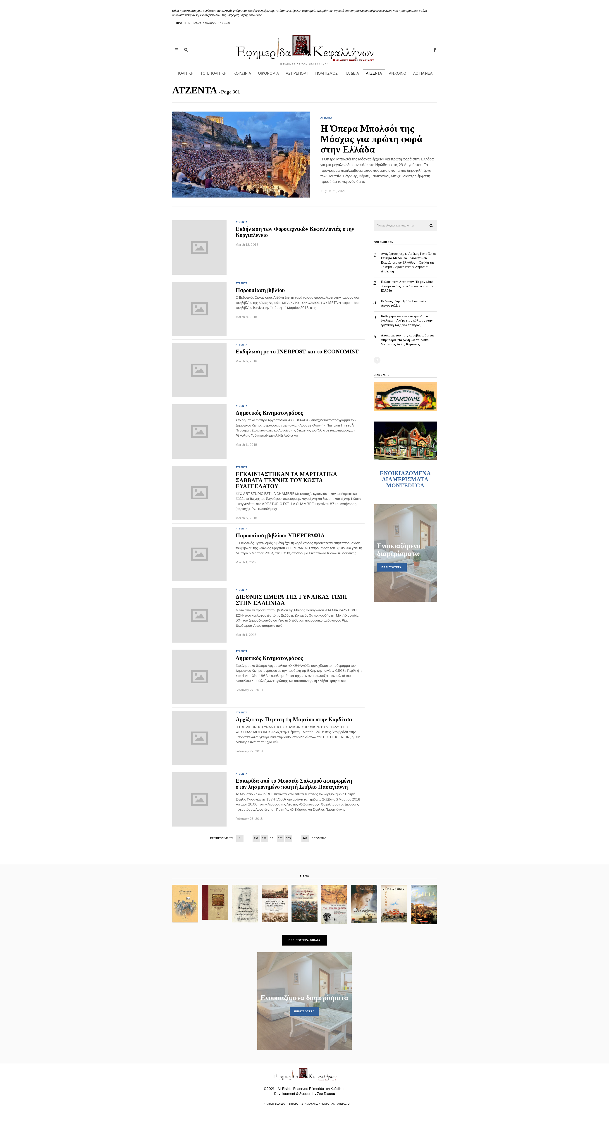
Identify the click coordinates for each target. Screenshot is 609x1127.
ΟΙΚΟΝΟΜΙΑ (268, 73)
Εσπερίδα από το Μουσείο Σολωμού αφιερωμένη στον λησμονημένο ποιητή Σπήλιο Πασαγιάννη (294, 784)
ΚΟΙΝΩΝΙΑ (242, 73)
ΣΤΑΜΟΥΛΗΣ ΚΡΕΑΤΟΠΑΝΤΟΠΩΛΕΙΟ (326, 1103)
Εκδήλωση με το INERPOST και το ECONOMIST (297, 351)
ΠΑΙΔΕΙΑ (352, 73)
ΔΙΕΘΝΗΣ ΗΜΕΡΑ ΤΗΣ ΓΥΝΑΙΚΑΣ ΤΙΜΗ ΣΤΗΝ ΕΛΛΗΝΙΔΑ (291, 600)
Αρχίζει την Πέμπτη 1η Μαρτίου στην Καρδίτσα (294, 719)
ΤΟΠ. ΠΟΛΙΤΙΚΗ (214, 73)
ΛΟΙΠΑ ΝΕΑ (422, 73)
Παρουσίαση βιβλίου (260, 290)
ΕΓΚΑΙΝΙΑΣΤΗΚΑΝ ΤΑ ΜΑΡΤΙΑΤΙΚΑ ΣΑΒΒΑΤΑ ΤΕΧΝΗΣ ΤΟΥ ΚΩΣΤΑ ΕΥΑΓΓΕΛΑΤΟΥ (286, 480)
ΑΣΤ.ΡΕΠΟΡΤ (297, 73)
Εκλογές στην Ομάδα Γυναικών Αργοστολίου (403, 303)
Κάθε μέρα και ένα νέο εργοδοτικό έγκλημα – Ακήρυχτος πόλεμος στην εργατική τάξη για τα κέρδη (407, 320)
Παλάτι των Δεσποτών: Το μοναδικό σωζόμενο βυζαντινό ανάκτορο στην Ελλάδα (407, 286)
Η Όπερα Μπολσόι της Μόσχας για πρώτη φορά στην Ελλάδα (371, 139)
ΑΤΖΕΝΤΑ (374, 73)
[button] (431, 225)
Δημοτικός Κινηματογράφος (269, 413)
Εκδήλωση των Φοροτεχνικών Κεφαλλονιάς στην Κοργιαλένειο (295, 232)
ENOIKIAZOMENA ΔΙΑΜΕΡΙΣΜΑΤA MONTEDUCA (405, 479)
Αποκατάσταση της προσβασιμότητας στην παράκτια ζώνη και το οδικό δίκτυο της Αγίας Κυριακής (408, 340)
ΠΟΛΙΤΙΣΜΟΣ (326, 73)
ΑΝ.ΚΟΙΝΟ (397, 73)
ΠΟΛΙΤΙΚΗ (185, 73)
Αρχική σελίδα (273, 1103)
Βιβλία (293, 1103)
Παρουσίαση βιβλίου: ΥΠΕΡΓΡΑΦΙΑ (280, 535)
